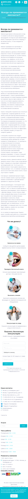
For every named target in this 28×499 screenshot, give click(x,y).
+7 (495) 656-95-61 (8, 397)
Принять (14, 496)
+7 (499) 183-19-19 (8, 401)
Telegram (5, 404)
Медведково (6, 5)
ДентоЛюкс (14, 484)
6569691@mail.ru (7, 408)
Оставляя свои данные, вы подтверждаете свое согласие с (14, 369)
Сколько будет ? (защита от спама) (14, 356)
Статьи (4, 17)
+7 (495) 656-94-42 (8, 399)
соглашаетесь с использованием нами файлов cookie (13, 491)
